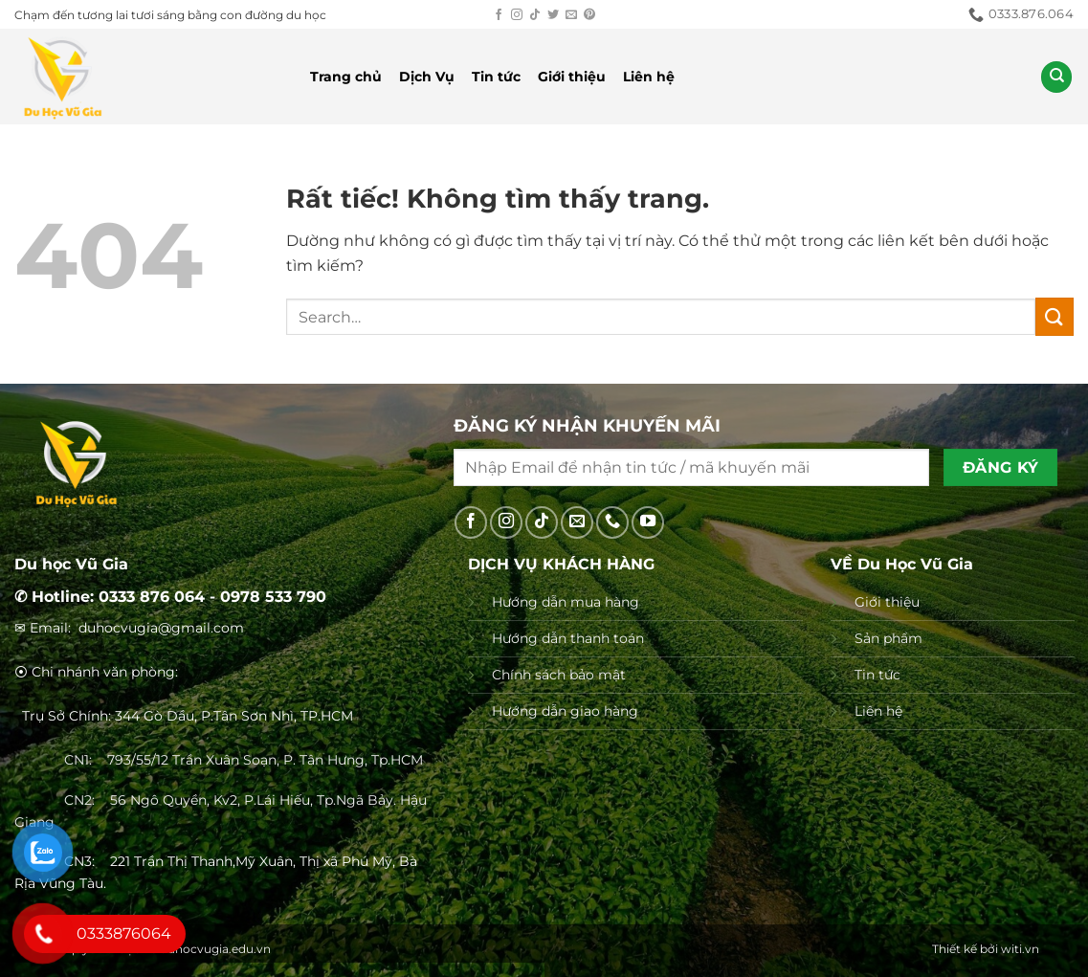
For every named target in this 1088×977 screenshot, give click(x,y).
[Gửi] (1054, 316)
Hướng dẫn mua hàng (565, 602)
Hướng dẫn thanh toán (568, 638)
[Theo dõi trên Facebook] (498, 15)
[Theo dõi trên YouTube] (648, 522)
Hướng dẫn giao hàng (565, 711)
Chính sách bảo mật (559, 674)
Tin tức (496, 76)
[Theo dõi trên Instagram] (516, 15)
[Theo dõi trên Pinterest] (589, 15)
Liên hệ (649, 76)
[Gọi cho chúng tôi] (612, 522)
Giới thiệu (572, 76)
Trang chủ (346, 76)
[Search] (1056, 77)
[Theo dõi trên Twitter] (553, 15)
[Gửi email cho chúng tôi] (571, 15)
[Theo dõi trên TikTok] (535, 15)
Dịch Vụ (427, 76)
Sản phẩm (888, 638)
